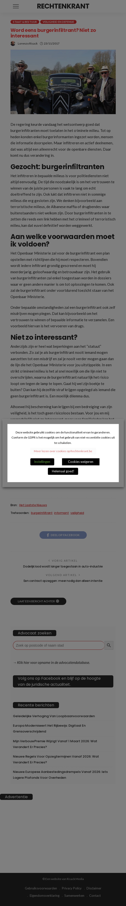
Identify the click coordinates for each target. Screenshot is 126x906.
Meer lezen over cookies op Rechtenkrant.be (63, 451)
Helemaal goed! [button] (63, 471)
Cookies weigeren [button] (80, 462)
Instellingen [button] (42, 462)
